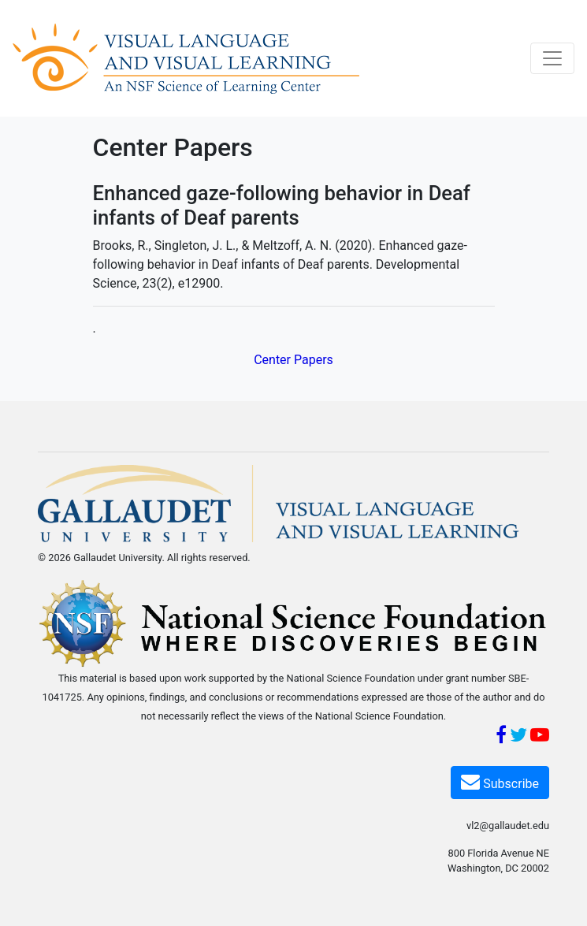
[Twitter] (518, 737)
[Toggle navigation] (552, 58)
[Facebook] (501, 737)
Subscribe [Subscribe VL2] (500, 781)
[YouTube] (539, 737)
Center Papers (293, 359)
